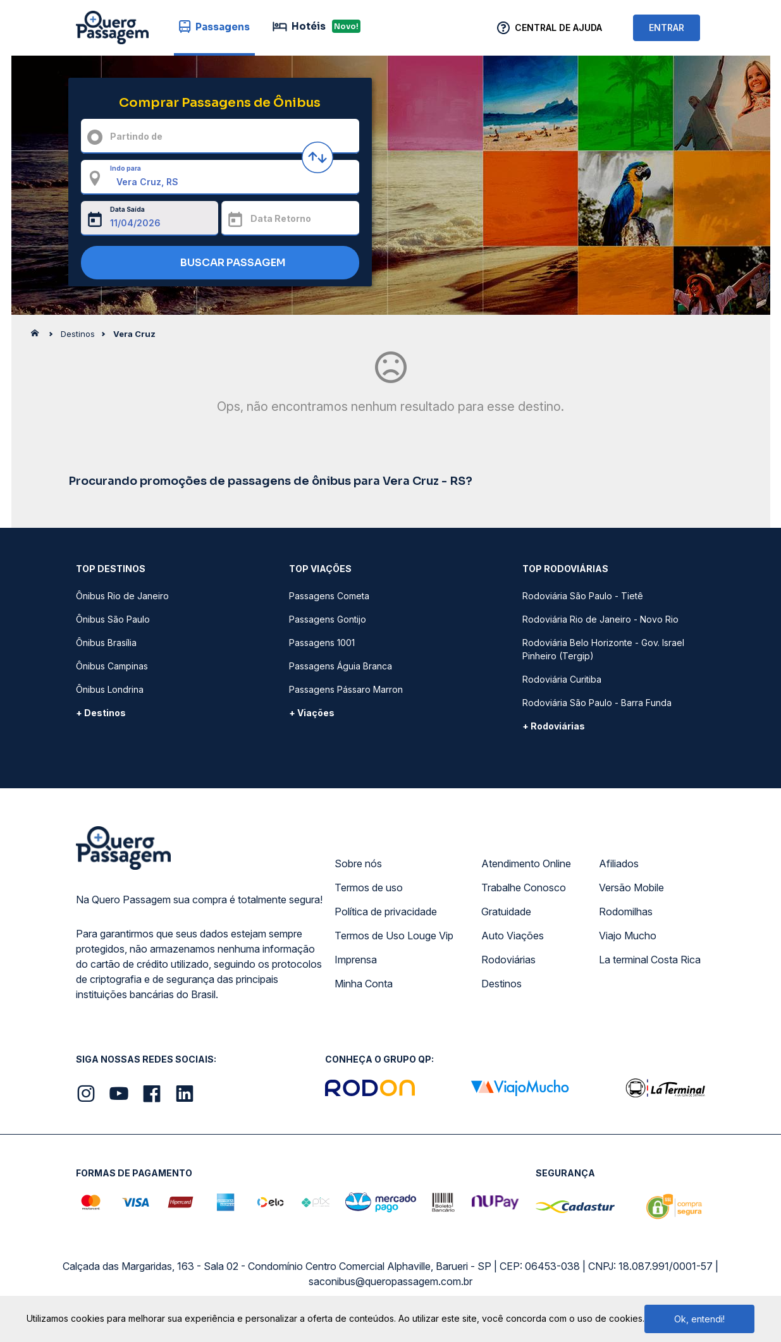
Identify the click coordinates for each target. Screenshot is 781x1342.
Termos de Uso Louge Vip (394, 935)
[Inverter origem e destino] (317, 157)
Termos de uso (369, 887)
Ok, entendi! (699, 1319)
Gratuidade (506, 911)
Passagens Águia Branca (340, 666)
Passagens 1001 (322, 642)
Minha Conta (364, 983)
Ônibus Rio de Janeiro (122, 595)
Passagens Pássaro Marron (346, 689)
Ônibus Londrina (110, 689)
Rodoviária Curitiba (561, 679)
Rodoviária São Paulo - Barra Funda (597, 702)
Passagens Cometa (329, 595)
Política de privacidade (386, 911)
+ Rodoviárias (553, 726)
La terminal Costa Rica (650, 959)
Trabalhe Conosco (523, 887)
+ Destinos (101, 712)
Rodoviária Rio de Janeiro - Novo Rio (600, 619)
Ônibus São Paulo (113, 619)
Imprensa (356, 959)
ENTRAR (666, 27)
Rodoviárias (508, 959)
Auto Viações (512, 935)
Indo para (125, 168)
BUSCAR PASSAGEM (216, 263)
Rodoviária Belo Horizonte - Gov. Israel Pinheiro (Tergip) (603, 649)
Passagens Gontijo (327, 619)
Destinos (501, 983)
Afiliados (619, 863)
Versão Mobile (631, 887)
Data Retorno (280, 218)
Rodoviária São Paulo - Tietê (582, 595)
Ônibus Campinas (112, 666)
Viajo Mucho (627, 935)
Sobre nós (358, 863)
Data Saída (127, 209)
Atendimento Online (526, 863)
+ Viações (312, 712)
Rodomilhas (626, 911)
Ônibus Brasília (106, 642)
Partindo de (136, 136)
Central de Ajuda (558, 27)
